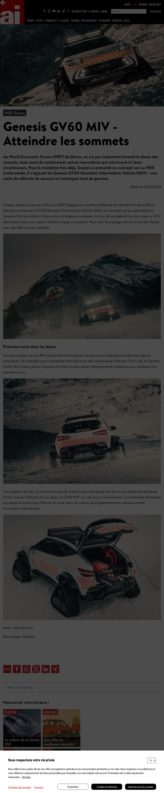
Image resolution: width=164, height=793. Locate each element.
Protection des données (19, 787)
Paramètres (72, 787)
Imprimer (38, 787)
